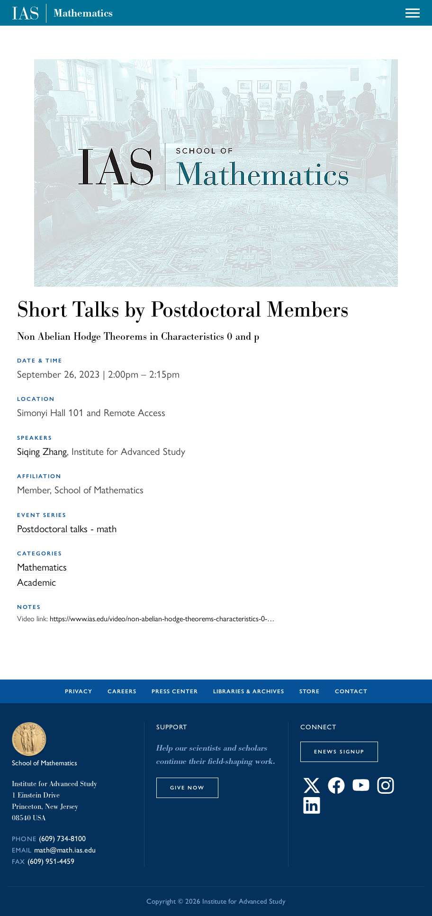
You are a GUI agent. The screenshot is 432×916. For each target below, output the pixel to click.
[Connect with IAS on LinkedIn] (311, 811)
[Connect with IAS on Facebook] (336, 791)
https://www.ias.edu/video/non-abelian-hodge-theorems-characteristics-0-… (162, 618)
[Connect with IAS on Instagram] (385, 791)
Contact (351, 691)
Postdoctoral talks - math (67, 529)
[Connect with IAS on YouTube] (361, 791)
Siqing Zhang (42, 451)
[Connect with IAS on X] (311, 791)
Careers (122, 691)
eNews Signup (339, 751)
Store (309, 691)
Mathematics (83, 13)
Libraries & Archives (248, 691)
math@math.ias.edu (65, 849)
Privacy (78, 691)
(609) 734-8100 (62, 838)
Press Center (175, 691)
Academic (36, 582)
